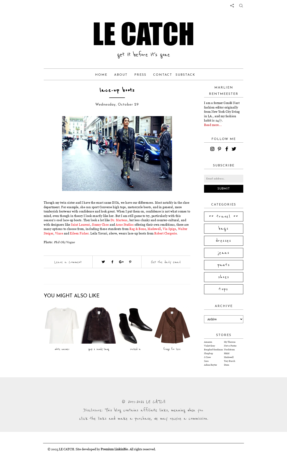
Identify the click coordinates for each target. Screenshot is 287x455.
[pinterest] (220, 149)
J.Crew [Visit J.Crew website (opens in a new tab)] (207, 357)
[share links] (232, 5)
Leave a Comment (68, 262)
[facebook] (227, 149)
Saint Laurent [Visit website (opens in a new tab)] (80, 224)
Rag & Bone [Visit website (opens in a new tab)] (137, 229)
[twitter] (234, 149)
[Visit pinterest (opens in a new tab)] (130, 261)
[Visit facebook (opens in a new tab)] (112, 261)
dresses (223, 240)
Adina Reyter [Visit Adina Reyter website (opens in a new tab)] (210, 364)
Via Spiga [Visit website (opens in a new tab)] (169, 229)
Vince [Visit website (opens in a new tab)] (59, 233)
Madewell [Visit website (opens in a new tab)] (154, 229)
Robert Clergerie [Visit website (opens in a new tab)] (165, 233)
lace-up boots (117, 90)
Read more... (213, 125)
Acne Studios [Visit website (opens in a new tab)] (125, 224)
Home (101, 75)
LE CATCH (143, 33)
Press (140, 75)
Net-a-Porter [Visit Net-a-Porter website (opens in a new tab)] (230, 345)
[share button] (241, 5)
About (121, 75)
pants (223, 265)
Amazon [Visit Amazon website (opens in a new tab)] (208, 341)
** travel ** (224, 216)
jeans (223, 253)
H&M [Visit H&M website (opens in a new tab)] (226, 353)
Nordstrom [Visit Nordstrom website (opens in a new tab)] (229, 349)
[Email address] (223, 179)
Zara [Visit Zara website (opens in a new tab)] (206, 361)
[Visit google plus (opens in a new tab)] (121, 261)
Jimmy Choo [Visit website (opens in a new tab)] (100, 224)
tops (223, 289)
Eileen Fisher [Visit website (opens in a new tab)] (79, 233)
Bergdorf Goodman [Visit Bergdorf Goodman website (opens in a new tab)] (213, 349)
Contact (162, 75)
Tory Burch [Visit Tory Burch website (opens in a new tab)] (229, 361)
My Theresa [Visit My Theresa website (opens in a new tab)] (229, 341)
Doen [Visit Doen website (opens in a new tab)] (226, 364)
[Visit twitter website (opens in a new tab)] (103, 261)
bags (224, 228)
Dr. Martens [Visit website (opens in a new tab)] (119, 220)
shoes (223, 277)
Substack (185, 75)
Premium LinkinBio (114, 449)
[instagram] (213, 149)
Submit (223, 188)
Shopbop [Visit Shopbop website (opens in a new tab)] (208, 353)
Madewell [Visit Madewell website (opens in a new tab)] (229, 357)
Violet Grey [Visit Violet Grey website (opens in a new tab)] (209, 345)
